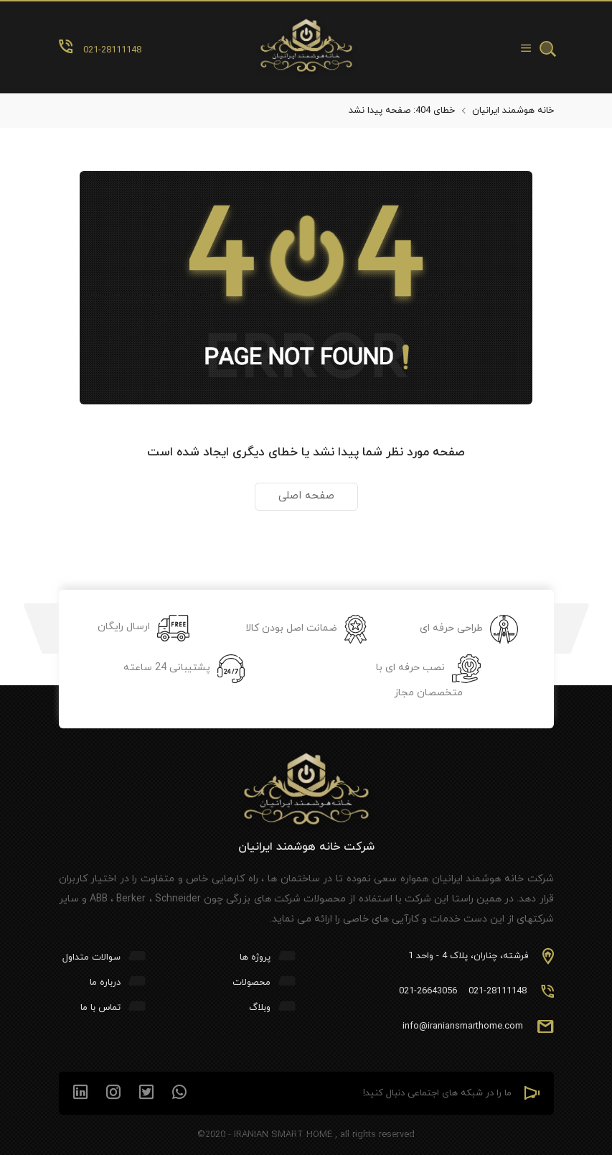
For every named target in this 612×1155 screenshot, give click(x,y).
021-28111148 (498, 991)
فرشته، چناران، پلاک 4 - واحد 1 (468, 956)
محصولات (251, 982)
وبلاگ (259, 1007)
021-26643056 (428, 991)
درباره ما (105, 982)
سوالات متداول (91, 957)
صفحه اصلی (306, 496)
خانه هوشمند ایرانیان (513, 110)
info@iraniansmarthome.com (462, 1026)
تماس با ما (100, 1007)
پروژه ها (255, 957)
